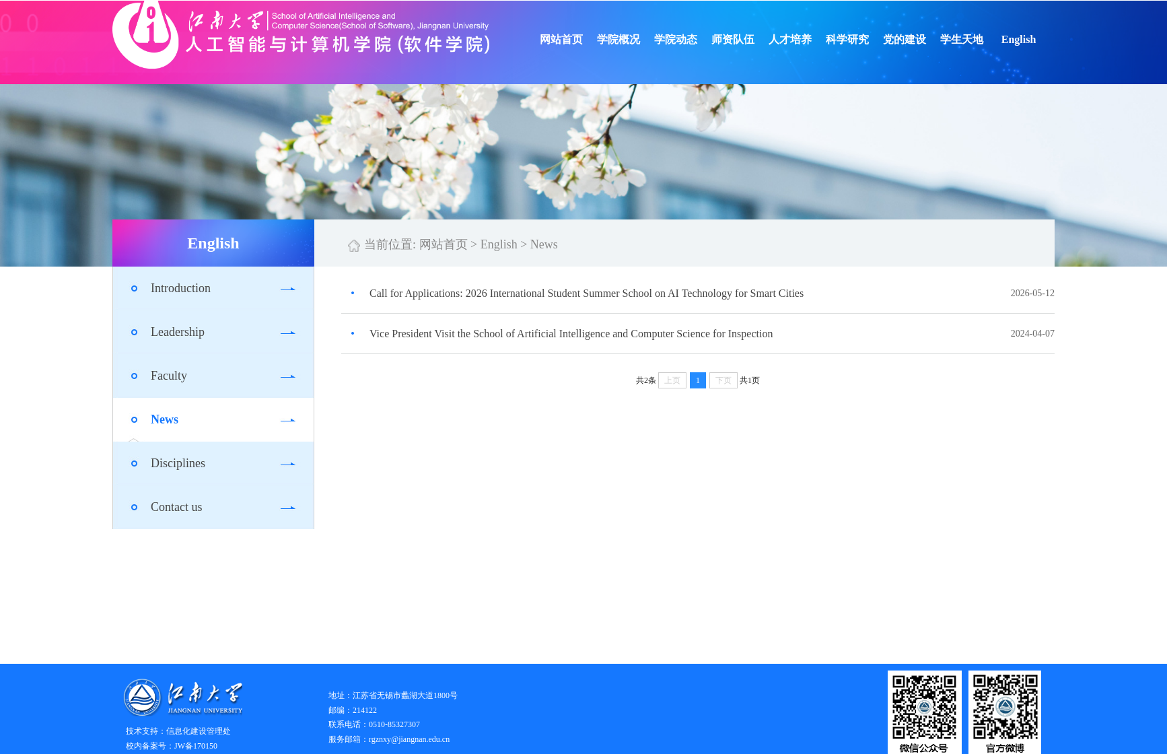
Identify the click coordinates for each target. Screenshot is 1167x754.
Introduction (181, 288)
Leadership (178, 332)
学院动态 (700, 39)
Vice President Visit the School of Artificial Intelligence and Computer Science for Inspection (571, 333)
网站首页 (586, 39)
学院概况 (643, 39)
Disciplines (178, 463)
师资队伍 (757, 39)
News (164, 419)
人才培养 (815, 39)
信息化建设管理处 (198, 731)
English (1043, 39)
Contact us (177, 507)
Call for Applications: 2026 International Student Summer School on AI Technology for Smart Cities (586, 293)
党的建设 (929, 39)
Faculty (169, 375)
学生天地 (986, 39)
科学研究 (872, 39)
